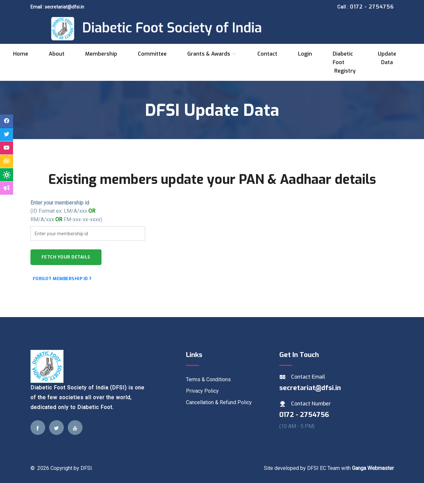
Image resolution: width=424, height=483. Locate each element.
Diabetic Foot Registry (344, 62)
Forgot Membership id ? (62, 278)
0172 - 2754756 (304, 414)
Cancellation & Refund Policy (219, 402)
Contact (267, 53)
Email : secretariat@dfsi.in (57, 6)
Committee (152, 53)
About (57, 53)
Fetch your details (66, 257)
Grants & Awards (212, 53)
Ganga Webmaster (373, 468)
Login (305, 53)
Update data (387, 58)
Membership (101, 53)
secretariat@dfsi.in (310, 387)
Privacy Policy (202, 391)
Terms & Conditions (208, 379)
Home (20, 53)
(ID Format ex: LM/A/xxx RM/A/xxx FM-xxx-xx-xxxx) (66, 211)
